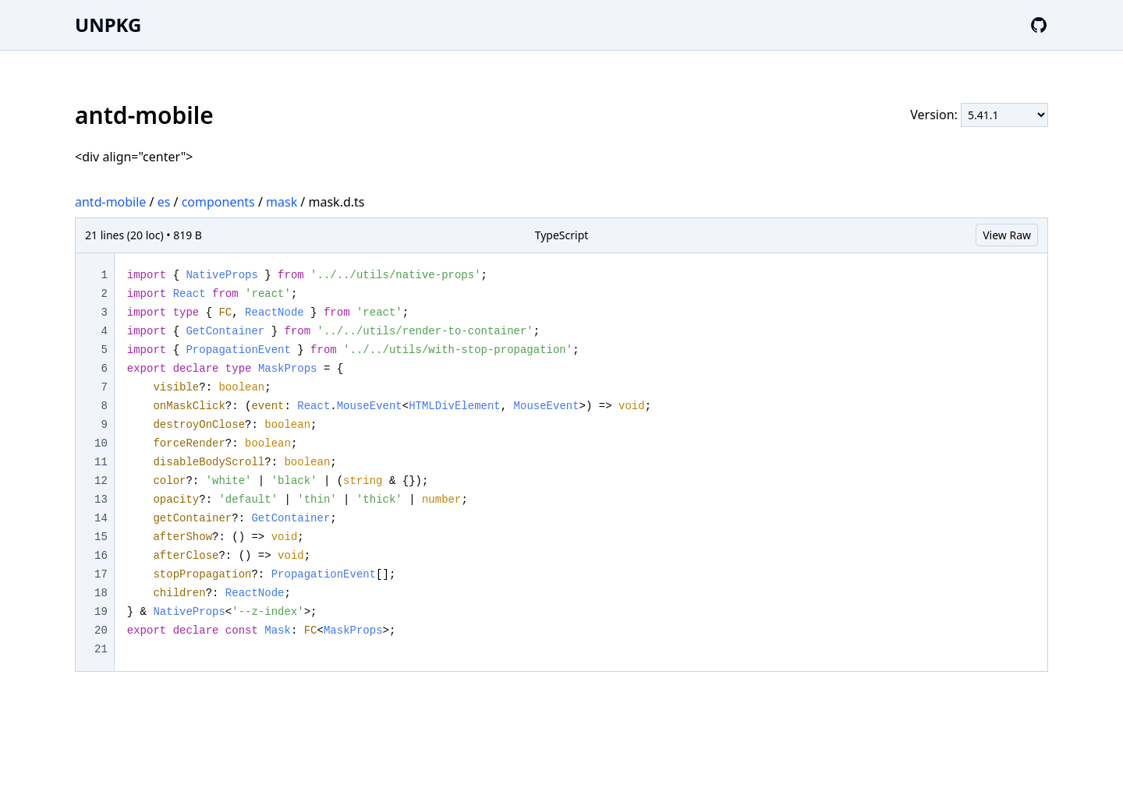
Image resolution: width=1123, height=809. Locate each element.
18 (101, 593)
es (164, 201)
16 (101, 555)
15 (101, 537)
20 (101, 630)
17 (101, 574)
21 (101, 649)
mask (281, 201)
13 (101, 499)
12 (101, 481)
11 (101, 462)
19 (101, 612)
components (218, 201)
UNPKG (108, 24)
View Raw (1007, 235)
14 (101, 518)
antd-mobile (110, 201)
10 (101, 443)
